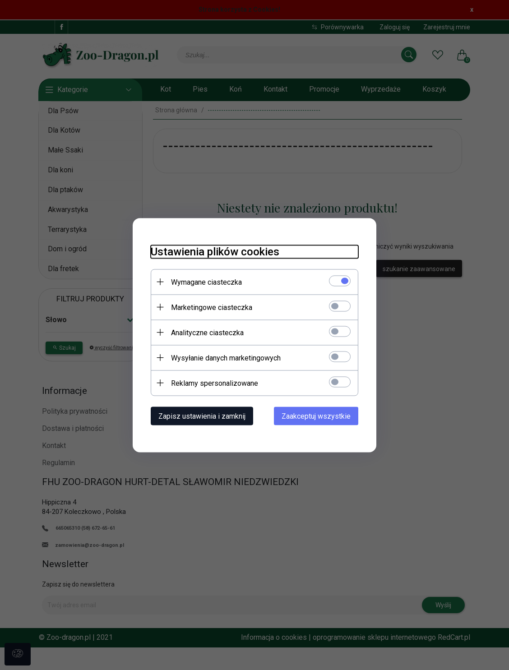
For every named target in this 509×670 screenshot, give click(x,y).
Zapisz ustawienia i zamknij (201, 415)
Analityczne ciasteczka (207, 332)
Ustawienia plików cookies (215, 251)
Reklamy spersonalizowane (214, 383)
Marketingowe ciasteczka (211, 307)
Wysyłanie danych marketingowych (226, 357)
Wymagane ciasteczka (206, 281)
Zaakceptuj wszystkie (316, 415)
